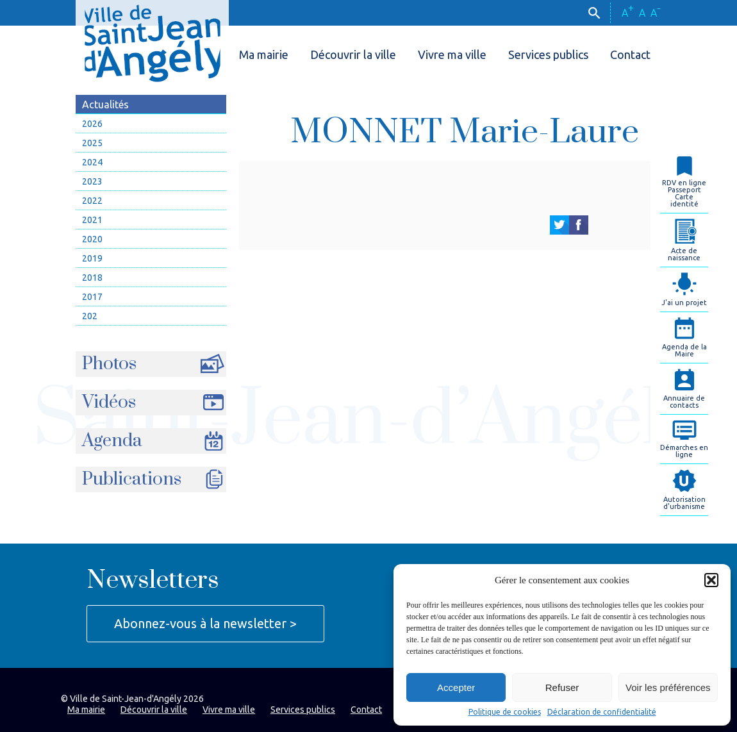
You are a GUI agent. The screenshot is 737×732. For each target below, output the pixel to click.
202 (89, 316)
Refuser (562, 687)
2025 (92, 142)
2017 (92, 296)
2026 (92, 123)
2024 (92, 162)
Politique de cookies (504, 712)
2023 (92, 181)
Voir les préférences (668, 687)
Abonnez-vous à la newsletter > (205, 623)
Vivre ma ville (452, 54)
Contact (630, 54)
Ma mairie (263, 54)
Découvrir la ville (353, 54)
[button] (711, 580)
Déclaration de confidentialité (601, 712)
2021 (92, 219)
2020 (92, 239)
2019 (92, 258)
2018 (92, 277)
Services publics (548, 54)
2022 (92, 200)
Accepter (456, 687)
